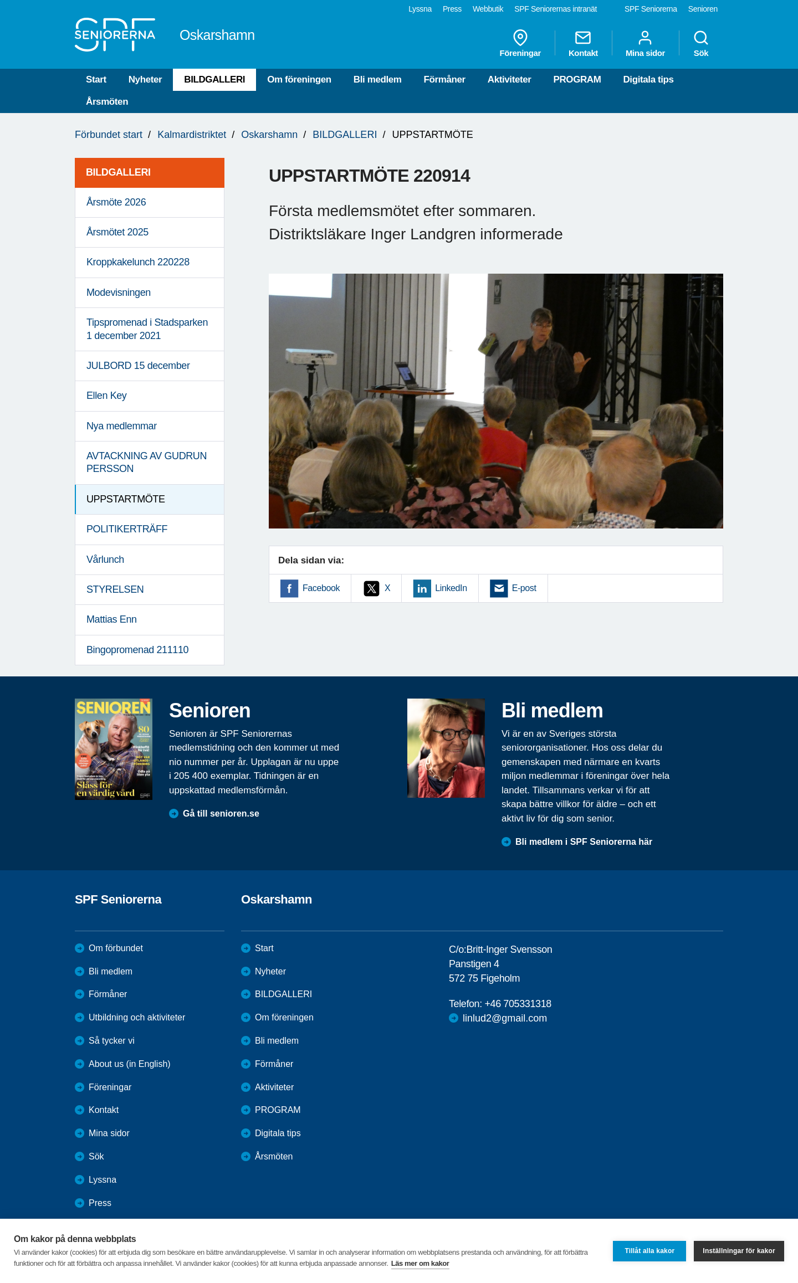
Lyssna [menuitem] (420, 8)
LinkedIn (451, 588)
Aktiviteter (509, 79)
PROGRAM (577, 79)
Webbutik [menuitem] (488, 8)
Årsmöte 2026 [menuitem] (116, 202)
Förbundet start (108, 135)
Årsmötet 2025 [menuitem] (117, 232)
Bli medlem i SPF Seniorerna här (583, 841)
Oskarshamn (269, 135)
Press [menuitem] (452, 8)
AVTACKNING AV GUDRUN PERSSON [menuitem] (146, 462)
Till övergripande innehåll (0, 0)
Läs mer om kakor (420, 1263)
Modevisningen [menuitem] (118, 292)
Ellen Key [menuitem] (106, 395)
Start (96, 79)
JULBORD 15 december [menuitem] (138, 365)
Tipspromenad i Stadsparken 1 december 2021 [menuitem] (147, 329)
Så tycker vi (112, 1040)
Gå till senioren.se (221, 813)
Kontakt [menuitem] (583, 43)
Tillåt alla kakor (649, 1251)
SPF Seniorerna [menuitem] (651, 8)
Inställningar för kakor (739, 1251)
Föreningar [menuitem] (520, 43)
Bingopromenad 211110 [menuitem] (137, 649)
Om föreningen (299, 79)
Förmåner (445, 79)
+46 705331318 (517, 1003)
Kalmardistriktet (191, 135)
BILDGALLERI (214, 79)
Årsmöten (107, 101)
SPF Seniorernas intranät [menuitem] (555, 8)
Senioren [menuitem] (703, 8)
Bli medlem (378, 79)
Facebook (321, 588)
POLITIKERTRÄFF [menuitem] (126, 529)
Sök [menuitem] (701, 43)
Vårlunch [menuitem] (105, 559)
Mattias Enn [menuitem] (111, 619)
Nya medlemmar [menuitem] (121, 426)
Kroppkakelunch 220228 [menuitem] (138, 262)
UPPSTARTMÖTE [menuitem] (125, 499)
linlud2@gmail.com (505, 1018)
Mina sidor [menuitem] (645, 43)
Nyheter (145, 79)
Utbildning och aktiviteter (137, 1017)
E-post (524, 588)
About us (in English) (130, 1064)
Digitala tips (648, 79)
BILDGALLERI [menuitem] (118, 172)
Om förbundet (116, 948)
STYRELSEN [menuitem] (115, 589)
